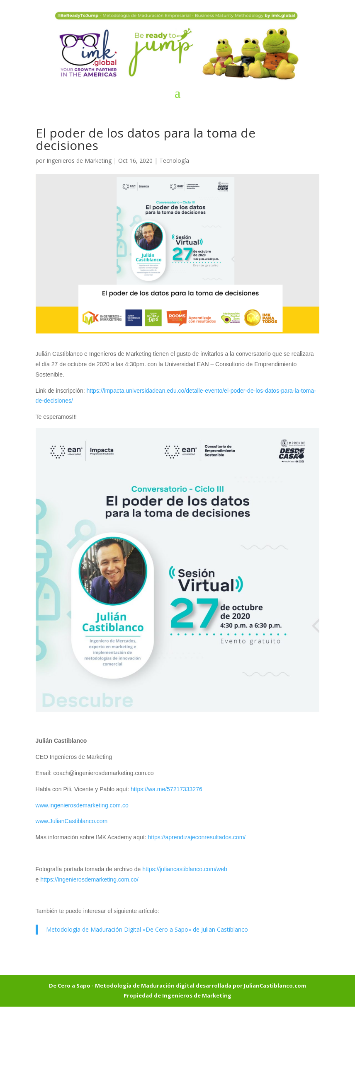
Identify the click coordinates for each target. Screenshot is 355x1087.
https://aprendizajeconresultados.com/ (197, 837)
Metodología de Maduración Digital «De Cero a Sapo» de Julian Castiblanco (147, 929)
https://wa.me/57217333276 (166, 789)
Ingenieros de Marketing (79, 160)
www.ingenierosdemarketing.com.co (82, 805)
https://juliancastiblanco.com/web (184, 869)
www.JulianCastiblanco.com (72, 821)
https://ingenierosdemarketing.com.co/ (89, 879)
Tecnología (174, 160)
